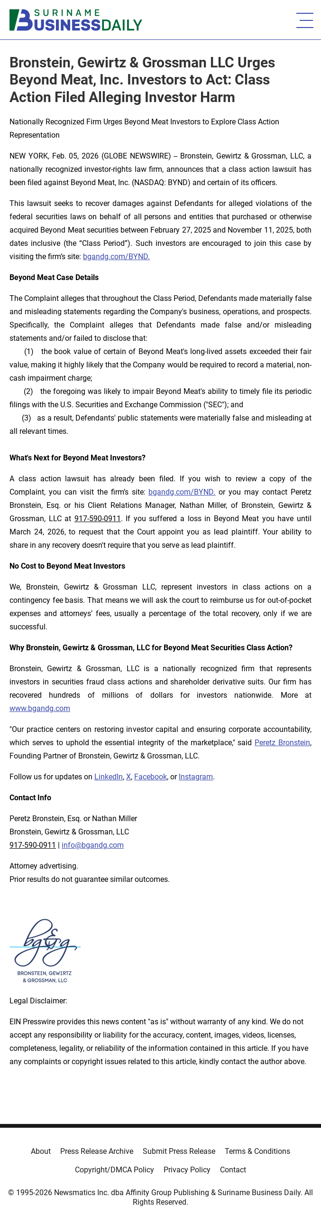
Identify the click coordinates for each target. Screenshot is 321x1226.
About (41, 1151)
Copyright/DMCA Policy (114, 1169)
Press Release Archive (96, 1151)
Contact (233, 1169)
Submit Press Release (179, 1151)
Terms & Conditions (257, 1151)
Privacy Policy (187, 1169)
